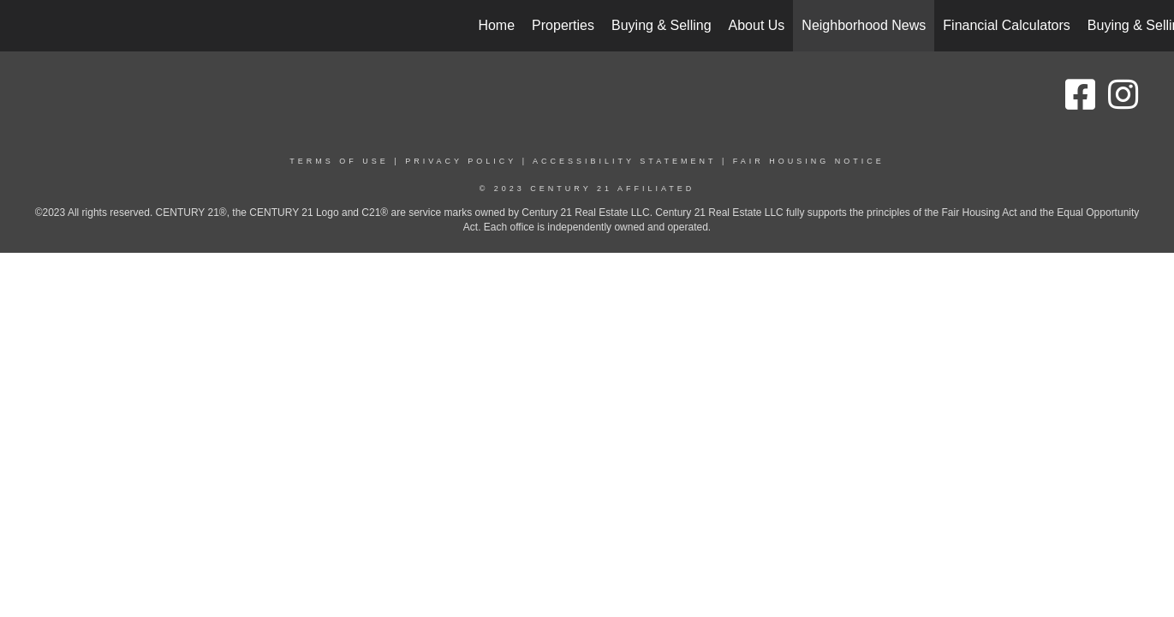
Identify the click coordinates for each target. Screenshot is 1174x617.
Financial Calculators (1006, 25)
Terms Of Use (339, 161)
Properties (563, 25)
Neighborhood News (864, 25)
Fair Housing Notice (809, 161)
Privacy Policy (460, 161)
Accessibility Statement (624, 161)
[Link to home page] (22, 25)
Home (496, 25)
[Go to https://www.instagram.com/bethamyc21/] (1122, 95)
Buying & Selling (661, 25)
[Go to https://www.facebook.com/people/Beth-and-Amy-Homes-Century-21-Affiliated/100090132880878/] (1080, 95)
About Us (757, 25)
